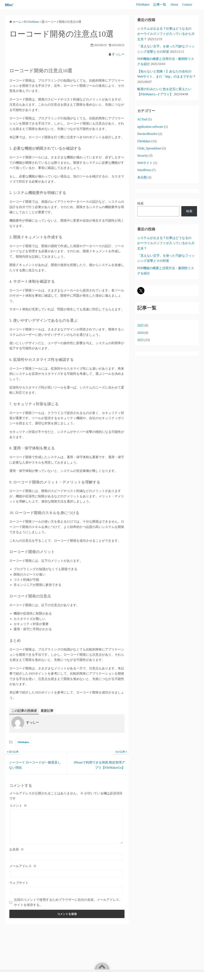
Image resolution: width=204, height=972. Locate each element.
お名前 (16, 855)
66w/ (10, 4)
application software (150, 126)
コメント (18, 805)
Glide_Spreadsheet (149, 148)
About (174, 4)
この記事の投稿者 (24, 710)
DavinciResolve (147, 133)
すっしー (118, 54)
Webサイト (145, 163)
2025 (140, 325)
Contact (187, 4)
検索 (140, 203)
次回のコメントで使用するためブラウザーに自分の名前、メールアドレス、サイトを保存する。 (68, 908)
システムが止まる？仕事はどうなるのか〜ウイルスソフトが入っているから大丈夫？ (166, 34)
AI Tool (142, 119)
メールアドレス (22, 872)
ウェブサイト (18, 889)
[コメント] (66, 829)
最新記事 (47, 710)
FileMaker (143, 4)
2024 (140, 332)
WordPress (144, 170)
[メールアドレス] (66, 879)
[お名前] (66, 863)
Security (142, 155)
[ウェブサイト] (66, 896)
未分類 (142, 177)
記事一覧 (159, 4)
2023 (140, 340)
